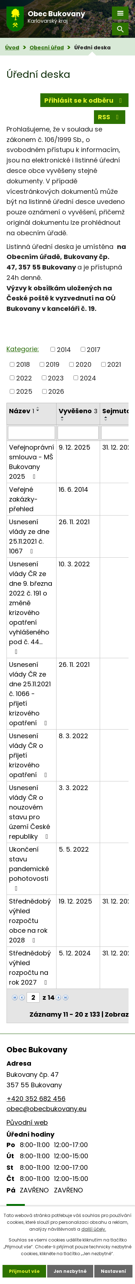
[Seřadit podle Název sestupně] (38, 410)
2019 (52, 364)
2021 (114, 364)
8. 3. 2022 (73, 735)
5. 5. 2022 (74, 849)
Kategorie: (22, 348)
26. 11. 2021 (74, 521)
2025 (24, 391)
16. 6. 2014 (73, 489)
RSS (110, 116)
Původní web (27, 1122)
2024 (88, 377)
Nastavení (113, 1271)
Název (21, 410)
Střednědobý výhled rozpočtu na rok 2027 (30, 968)
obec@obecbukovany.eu (46, 1108)
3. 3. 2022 (73, 787)
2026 (56, 391)
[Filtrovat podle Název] (31, 433)
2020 (83, 364)
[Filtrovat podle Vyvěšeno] (78, 433)
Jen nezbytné (70, 1271)
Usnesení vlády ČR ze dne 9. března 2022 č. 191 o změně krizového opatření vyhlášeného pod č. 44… (30, 607)
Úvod (12, 47)
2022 (24, 377)
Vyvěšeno (78, 410)
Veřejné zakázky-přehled (23, 499)
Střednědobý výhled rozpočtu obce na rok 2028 (30, 921)
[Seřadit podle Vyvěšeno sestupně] (63, 420)
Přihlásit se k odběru (84, 100)
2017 (93, 349)
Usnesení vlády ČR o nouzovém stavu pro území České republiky (30, 812)
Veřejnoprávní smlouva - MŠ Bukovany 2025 (31, 462)
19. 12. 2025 (75, 901)
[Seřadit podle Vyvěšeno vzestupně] (63, 417)
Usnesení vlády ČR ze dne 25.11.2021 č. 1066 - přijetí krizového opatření (30, 693)
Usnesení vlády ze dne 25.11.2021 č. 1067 (29, 536)
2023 (56, 377)
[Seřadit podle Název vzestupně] (38, 407)
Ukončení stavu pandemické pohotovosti (29, 868)
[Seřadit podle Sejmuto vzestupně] (106, 417)
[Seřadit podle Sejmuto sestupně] (106, 420)
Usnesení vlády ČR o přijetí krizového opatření (29, 755)
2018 (23, 364)
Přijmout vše (24, 1271)
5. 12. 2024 (75, 953)
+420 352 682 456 (36, 1098)
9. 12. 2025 (74, 447)
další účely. (93, 1229)
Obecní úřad (47, 47)
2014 (64, 349)
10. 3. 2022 (74, 564)
